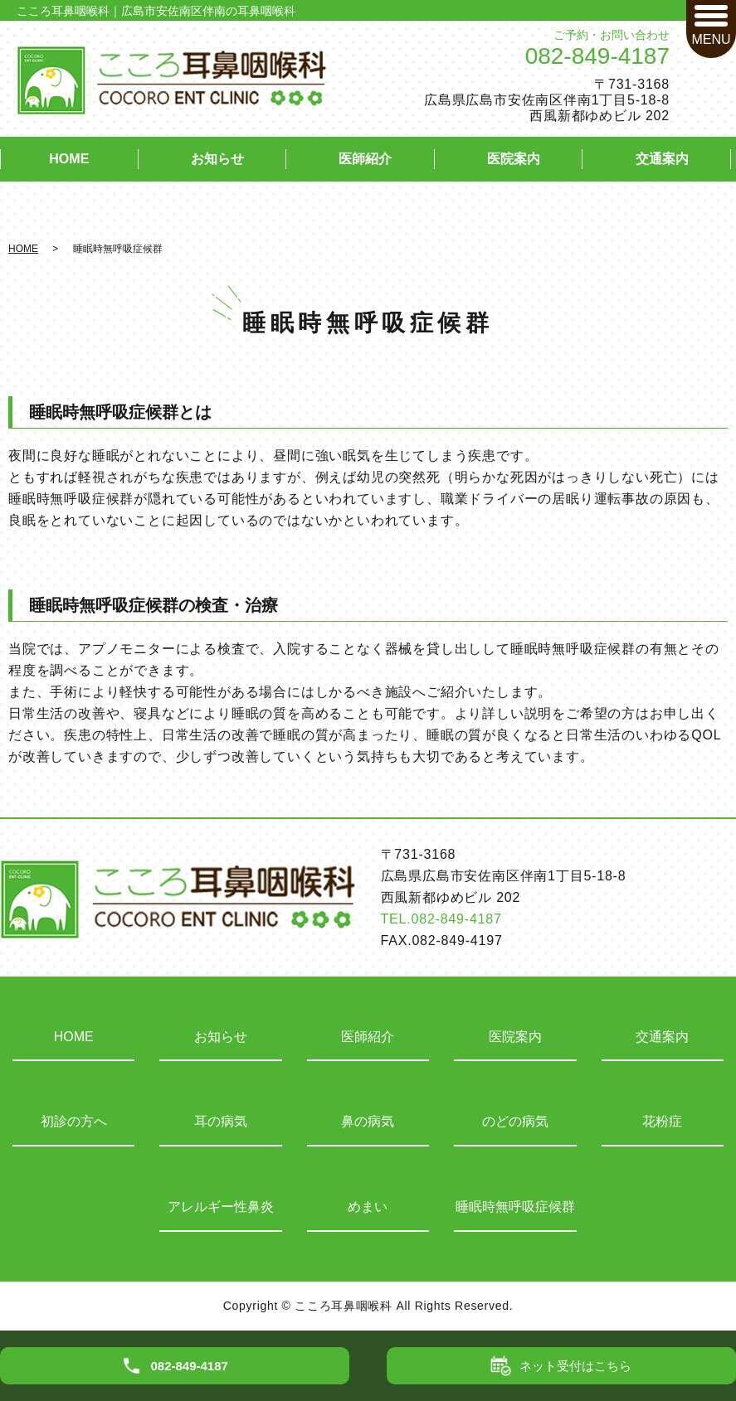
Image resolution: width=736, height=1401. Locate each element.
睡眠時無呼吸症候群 (515, 1207)
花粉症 (662, 1121)
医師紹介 (365, 159)
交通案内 (662, 159)
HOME (69, 159)
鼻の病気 (367, 1121)
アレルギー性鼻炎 (221, 1207)
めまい (367, 1207)
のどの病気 (515, 1121)
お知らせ (217, 159)
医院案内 (513, 159)
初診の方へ (74, 1121)
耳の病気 (220, 1121)
